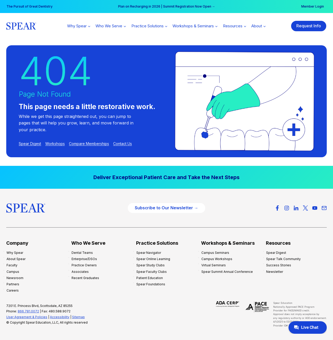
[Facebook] (277, 208)
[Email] (324, 208)
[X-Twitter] (305, 208)
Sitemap (78, 317)
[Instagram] (286, 208)
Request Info (308, 25)
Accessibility (59, 317)
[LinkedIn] (296, 208)
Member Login (312, 6)
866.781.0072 (28, 311)
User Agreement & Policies (26, 317)
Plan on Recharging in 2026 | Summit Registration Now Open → (166, 6)
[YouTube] (314, 208)
